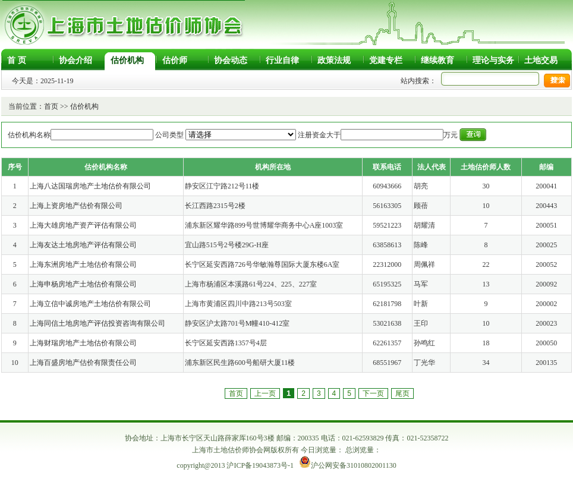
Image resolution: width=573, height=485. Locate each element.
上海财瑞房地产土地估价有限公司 (83, 343)
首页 (51, 106)
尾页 (402, 393)
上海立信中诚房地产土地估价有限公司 (90, 304)
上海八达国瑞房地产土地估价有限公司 (90, 186)
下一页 (373, 393)
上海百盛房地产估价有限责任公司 (83, 362)
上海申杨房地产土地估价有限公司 (83, 284)
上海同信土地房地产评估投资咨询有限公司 (97, 323)
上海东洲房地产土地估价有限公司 (83, 264)
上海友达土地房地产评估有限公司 (83, 245)
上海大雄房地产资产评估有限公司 (83, 225)
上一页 (265, 393)
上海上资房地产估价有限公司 (76, 205)
